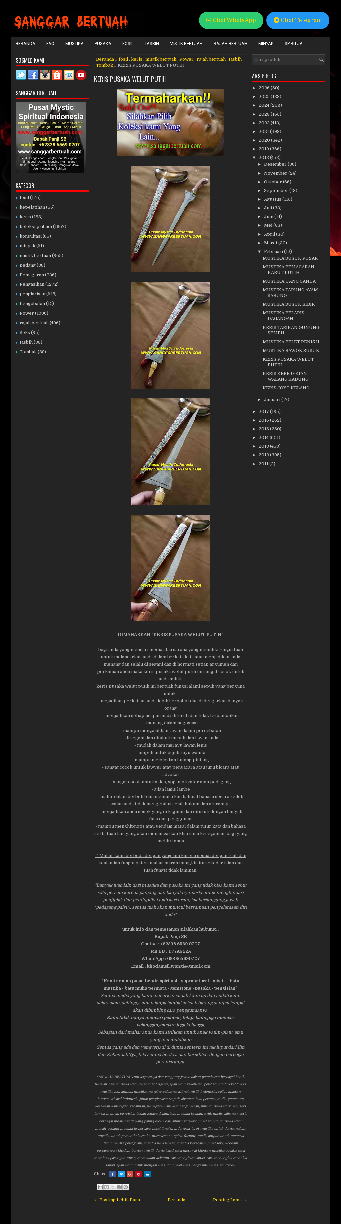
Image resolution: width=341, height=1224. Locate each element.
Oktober (273, 181)
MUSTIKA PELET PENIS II (291, 341)
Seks (25, 332)
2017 (264, 411)
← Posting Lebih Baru (117, 1199)
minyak (27, 245)
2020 (265, 140)
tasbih (235, 59)
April (270, 234)
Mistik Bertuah (186, 43)
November (276, 173)
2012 (264, 454)
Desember (276, 164)
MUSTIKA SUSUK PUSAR (290, 258)
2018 (264, 157)
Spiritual (295, 43)
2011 (264, 463)
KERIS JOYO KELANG (286, 387)
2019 (264, 148)
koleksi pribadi (36, 226)
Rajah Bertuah (230, 43)
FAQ (50, 43)
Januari (272, 399)
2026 (265, 87)
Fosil (128, 43)
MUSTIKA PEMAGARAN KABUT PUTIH (288, 269)
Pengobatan (32, 303)
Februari (274, 251)
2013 (264, 446)
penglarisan (32, 293)
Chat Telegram (298, 20)
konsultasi (31, 236)
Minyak (266, 43)
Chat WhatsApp (231, 20)
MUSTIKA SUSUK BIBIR (289, 304)
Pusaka (103, 43)
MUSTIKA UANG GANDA (289, 281)
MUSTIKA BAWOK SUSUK (291, 350)
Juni (269, 216)
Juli (268, 207)
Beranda (25, 43)
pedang (28, 265)
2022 (265, 122)
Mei (268, 225)
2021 (264, 131)
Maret (271, 242)
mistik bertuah (160, 59)
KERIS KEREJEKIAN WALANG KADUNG (285, 376)
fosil (123, 59)
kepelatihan (32, 207)
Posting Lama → (230, 1199)
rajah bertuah (211, 59)
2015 (264, 428)
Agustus (273, 199)
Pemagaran (32, 274)
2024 (264, 105)
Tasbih (152, 43)
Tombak (104, 65)
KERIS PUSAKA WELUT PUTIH (130, 79)
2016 (264, 420)
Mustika (74, 43)
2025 (265, 96)
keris (136, 59)
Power (186, 59)
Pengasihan (32, 284)
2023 (265, 114)
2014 (264, 437)
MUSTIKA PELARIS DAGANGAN (283, 315)
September (276, 190)
